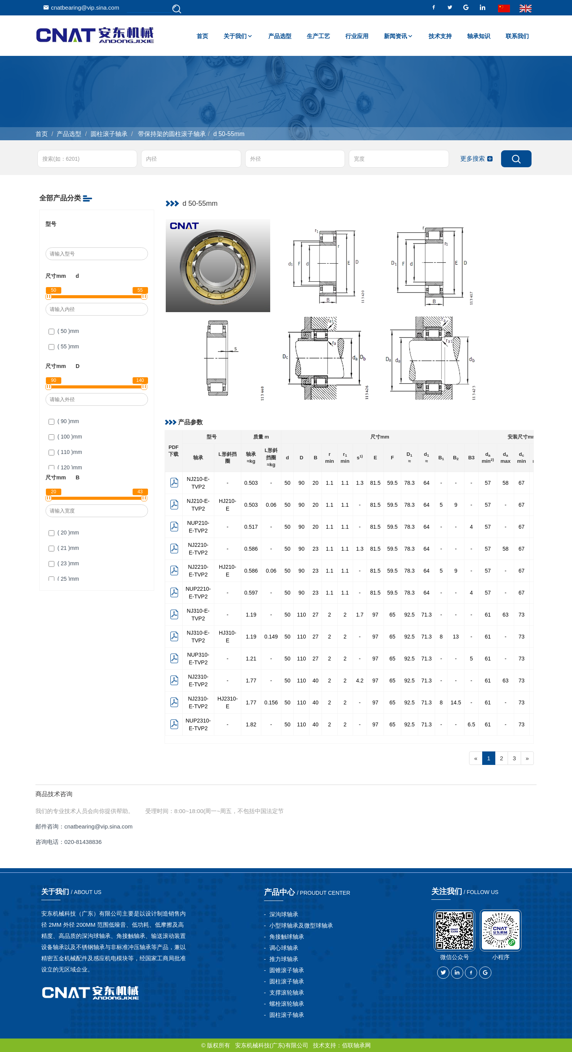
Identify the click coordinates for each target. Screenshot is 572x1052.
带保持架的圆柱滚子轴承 (171, 134)
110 (301, 615)
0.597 (251, 593)
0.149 (271, 637)
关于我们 (235, 36)
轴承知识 (478, 36)
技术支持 (440, 36)
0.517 (251, 527)
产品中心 (307, 892)
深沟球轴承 (283, 914)
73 (521, 615)
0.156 (271, 702)
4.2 (359, 680)
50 (287, 483)
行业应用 (356, 36)
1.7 (359, 615)
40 (316, 680)
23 (316, 549)
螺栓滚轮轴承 (286, 1003)
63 (506, 615)
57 (488, 483)
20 (316, 483)
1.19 (251, 615)
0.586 (251, 549)
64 (427, 483)
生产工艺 (318, 36)
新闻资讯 (395, 36)
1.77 (251, 680)
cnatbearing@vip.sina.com (81, 7)
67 (521, 483)
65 (392, 615)
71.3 (426, 615)
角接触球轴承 (286, 936)
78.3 (409, 483)
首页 (202, 36)
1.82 (251, 724)
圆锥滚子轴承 (286, 970)
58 (506, 483)
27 (316, 615)
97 (375, 615)
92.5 (409, 615)
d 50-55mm (228, 134)
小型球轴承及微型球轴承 (301, 925)
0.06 (271, 505)
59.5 (392, 483)
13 (456, 637)
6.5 (471, 724)
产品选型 (279, 36)
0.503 (251, 483)
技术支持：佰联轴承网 (342, 1045)
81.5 (375, 483)
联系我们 (517, 36)
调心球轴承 (283, 947)
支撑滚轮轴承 (286, 992)
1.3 (359, 483)
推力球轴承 (283, 959)
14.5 (456, 702)
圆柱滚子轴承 (109, 134)
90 (301, 483)
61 (488, 615)
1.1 (329, 483)
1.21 (251, 658)
